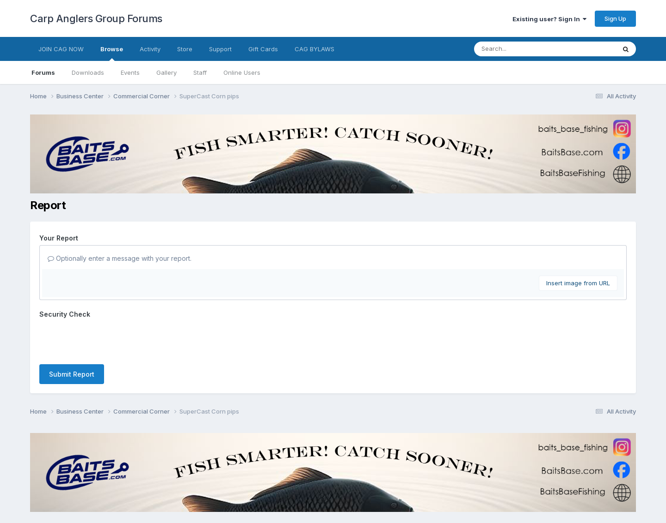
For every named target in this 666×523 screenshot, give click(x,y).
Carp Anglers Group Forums (96, 18)
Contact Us (316, 490)
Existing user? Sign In (549, 19)
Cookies (354, 490)
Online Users (241, 72)
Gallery (166, 72)
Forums (43, 72)
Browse (111, 53)
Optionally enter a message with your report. (119, 258)
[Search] (519, 49)
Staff (200, 72)
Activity (150, 49)
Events (130, 72)
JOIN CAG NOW (61, 49)
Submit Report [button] (71, 338)
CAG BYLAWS (314, 49)
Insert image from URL (578, 283)
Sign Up (615, 18)
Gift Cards (263, 49)
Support (220, 49)
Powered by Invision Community (333, 509)
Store (184, 49)
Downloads (88, 72)
